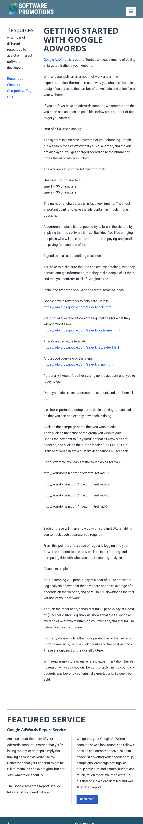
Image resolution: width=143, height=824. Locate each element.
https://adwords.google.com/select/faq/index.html (81, 347)
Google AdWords (56, 60)
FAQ (10, 97)
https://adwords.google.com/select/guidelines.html (82, 330)
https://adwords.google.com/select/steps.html (78, 364)
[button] (131, 11)
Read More (87, 799)
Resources (15, 79)
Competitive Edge (20, 91)
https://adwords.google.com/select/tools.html (78, 307)
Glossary (13, 85)
